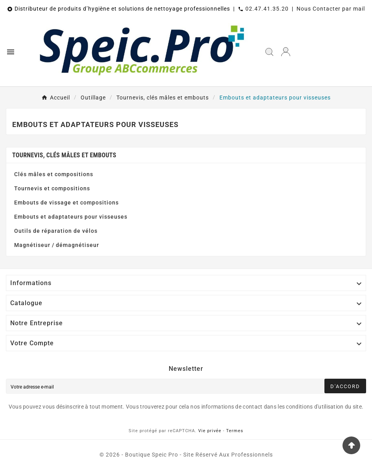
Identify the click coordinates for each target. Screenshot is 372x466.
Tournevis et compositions (52, 188)
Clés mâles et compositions (53, 174)
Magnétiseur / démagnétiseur (56, 245)
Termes (234, 430)
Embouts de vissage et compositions (66, 202)
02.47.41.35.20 (267, 9)
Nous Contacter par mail (330, 9)
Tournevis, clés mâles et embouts (64, 155)
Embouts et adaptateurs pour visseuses (70, 217)
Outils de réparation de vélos (56, 231)
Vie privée (209, 430)
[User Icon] (285, 51)
